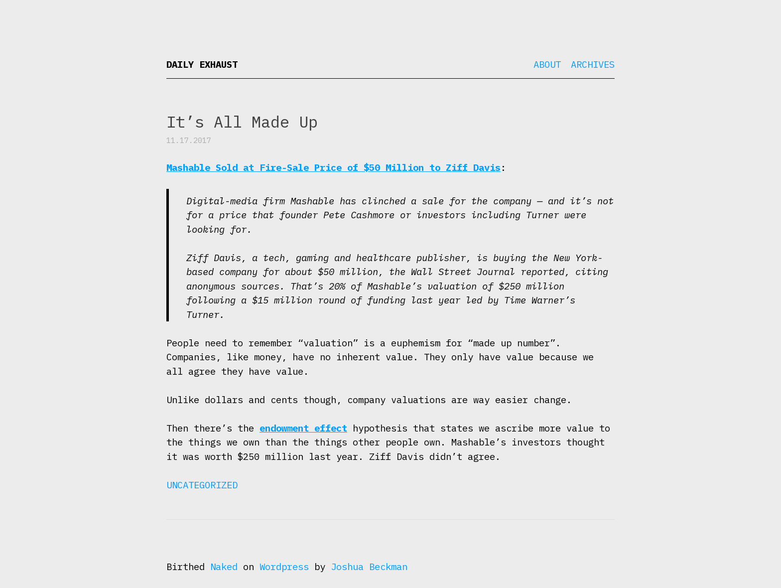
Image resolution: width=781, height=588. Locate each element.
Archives (593, 64)
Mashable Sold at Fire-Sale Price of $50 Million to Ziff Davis (333, 167)
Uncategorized (202, 485)
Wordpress (284, 567)
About (547, 64)
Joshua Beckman (369, 567)
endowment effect (303, 428)
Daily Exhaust (202, 64)
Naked (224, 567)
